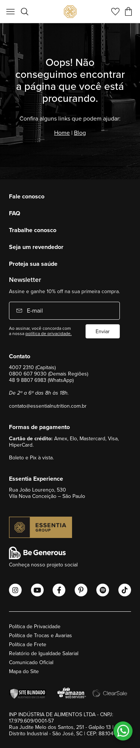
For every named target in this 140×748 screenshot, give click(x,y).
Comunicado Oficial (31, 662)
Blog (80, 132)
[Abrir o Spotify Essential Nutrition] (102, 590)
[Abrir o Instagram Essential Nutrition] (15, 590)
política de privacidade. (48, 333)
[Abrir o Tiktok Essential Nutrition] (124, 590)
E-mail (34, 310)
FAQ (14, 213)
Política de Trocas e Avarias (40, 635)
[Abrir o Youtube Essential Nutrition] (37, 590)
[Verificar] (29, 693)
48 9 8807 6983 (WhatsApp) (41, 380)
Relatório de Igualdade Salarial (43, 653)
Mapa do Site (24, 671)
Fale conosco (26, 196)
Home (62, 132)
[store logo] (70, 11)
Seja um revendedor (36, 247)
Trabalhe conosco (32, 230)
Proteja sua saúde (33, 263)
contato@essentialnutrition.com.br (48, 406)
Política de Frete (27, 644)
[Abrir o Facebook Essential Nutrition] (59, 590)
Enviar (103, 331)
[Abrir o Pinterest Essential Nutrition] (81, 590)
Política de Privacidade (34, 626)
